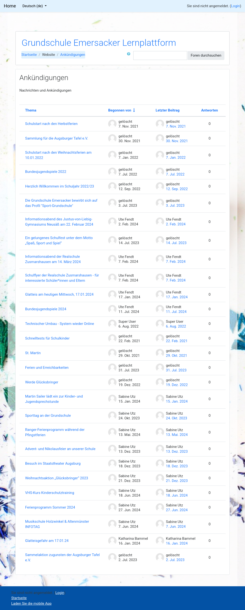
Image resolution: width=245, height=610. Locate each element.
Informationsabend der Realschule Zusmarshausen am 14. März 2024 (53, 259)
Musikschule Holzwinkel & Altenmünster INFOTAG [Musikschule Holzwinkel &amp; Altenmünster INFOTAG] (57, 524)
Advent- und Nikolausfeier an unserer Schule (60, 449)
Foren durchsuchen (206, 55)
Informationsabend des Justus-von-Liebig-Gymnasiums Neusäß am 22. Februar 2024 (59, 222)
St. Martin (33, 353)
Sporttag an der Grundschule (48, 415)
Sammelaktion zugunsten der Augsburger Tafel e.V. (62, 558)
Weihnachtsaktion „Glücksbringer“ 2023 (56, 478)
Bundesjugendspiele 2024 (45, 309)
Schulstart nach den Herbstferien (51, 124)
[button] (130, 55)
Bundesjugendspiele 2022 (45, 172)
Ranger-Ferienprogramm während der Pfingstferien (54, 432)
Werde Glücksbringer (41, 382)
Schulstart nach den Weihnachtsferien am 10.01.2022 (58, 155)
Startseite (29, 55)
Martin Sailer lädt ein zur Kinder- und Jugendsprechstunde (54, 399)
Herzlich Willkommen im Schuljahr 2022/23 (59, 186)
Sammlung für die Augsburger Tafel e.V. (56, 138)
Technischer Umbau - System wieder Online (59, 324)
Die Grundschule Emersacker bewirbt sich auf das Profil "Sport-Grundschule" (61, 203)
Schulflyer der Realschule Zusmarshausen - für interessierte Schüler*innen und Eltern (62, 278)
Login (235, 6)
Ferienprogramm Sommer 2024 (50, 507)
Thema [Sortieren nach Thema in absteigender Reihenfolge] (30, 110)
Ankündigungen (72, 55)
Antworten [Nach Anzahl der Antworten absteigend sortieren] (209, 110)
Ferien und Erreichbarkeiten (47, 367)
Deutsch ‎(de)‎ (33, 6)
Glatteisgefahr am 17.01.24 (47, 541)
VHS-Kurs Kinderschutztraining (49, 493)
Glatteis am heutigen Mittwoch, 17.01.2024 (59, 294)
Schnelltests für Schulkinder (47, 338)
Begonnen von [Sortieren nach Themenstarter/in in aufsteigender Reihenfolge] (119, 110)
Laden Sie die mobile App (31, 603)
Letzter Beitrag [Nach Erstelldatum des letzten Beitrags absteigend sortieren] (168, 110)
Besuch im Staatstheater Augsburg (53, 463)
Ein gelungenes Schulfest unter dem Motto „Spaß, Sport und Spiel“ (59, 241)
